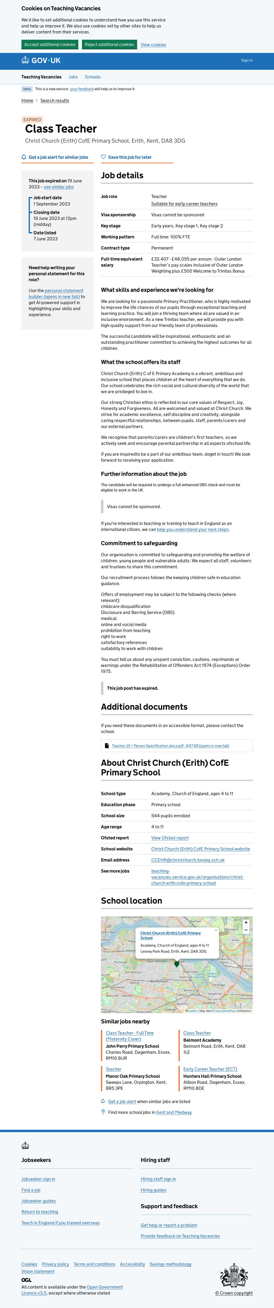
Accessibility (132, 1264)
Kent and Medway (174, 1112)
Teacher (113, 1069)
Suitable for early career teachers (184, 203)
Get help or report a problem (169, 1225)
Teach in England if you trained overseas (60, 1222)
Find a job (30, 1190)
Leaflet (191, 1011)
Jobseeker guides (38, 1201)
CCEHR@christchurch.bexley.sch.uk (188, 860)
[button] (177, 964)
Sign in (247, 60)
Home (27, 100)
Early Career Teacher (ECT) (210, 1069)
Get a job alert (122, 1101)
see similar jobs (59, 187)
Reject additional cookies (109, 44)
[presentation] (177, 964)
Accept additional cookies (49, 44)
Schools (93, 77)
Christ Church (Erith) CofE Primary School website (200, 849)
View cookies (153, 44)
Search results (54, 100)
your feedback (82, 89)
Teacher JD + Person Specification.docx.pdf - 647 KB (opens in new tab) (170, 745)
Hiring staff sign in (158, 1179)
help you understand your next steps (193, 529)
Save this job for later (130, 157)
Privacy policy (55, 1264)
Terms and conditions (94, 1264)
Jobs (73, 77)
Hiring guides (154, 1190)
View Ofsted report (170, 838)
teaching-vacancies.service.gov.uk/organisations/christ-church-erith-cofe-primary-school (197, 877)
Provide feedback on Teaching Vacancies (180, 1236)
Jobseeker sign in (38, 1179)
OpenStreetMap (225, 1011)
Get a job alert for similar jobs (58, 157)
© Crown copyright (234, 1293)
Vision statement (37, 1271)
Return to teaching (39, 1211)
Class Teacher (197, 1033)
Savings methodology (171, 1264)
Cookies (29, 1264)
